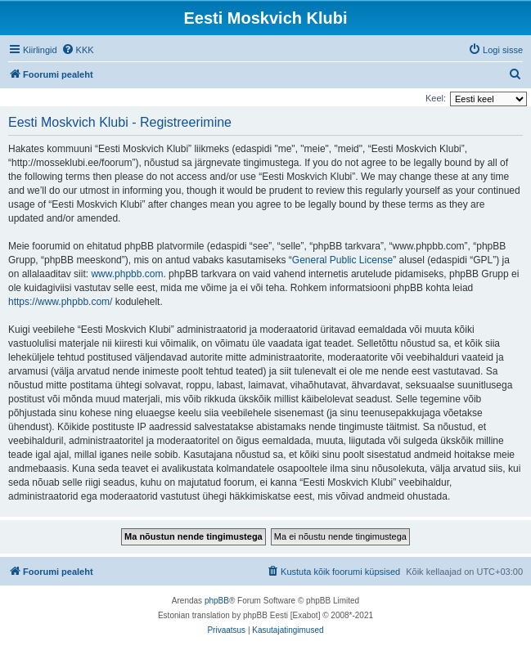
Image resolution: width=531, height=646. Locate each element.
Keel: (435, 98)
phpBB (217, 600)
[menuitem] (77, 50)
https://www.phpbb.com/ (60, 301)
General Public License (342, 260)
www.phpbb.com (127, 274)
